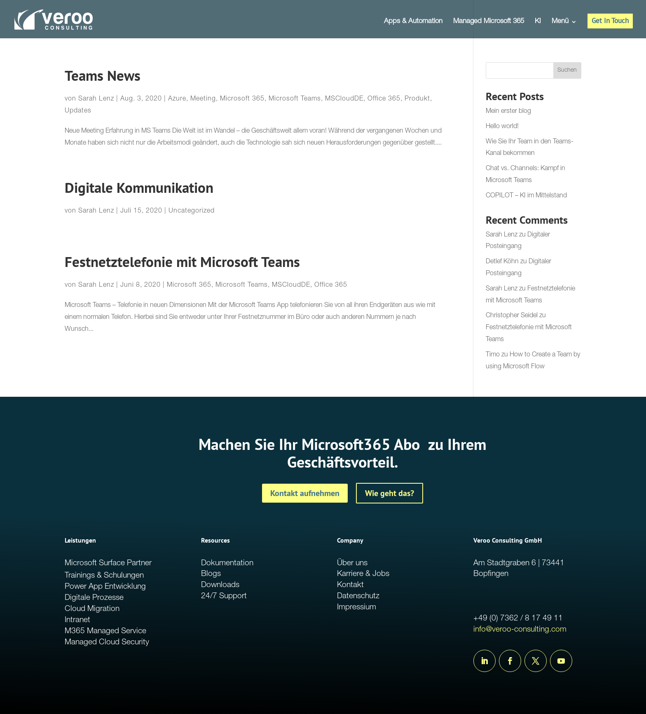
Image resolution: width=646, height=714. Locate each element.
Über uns (352, 563)
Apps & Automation (413, 22)
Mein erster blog (508, 111)
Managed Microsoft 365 (488, 22)
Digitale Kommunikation (139, 187)
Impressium (356, 607)
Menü (560, 22)
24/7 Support (224, 596)
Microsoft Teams (295, 99)
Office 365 (383, 99)
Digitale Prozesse (94, 598)
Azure (177, 99)
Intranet (77, 620)
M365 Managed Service (105, 631)
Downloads (220, 585)
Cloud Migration (92, 609)
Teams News (102, 75)
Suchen (567, 70)
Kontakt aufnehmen (304, 493)
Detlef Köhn (502, 262)
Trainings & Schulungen (104, 576)
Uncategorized (192, 211)
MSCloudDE (344, 99)
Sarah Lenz (96, 99)
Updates (78, 111)
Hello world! (502, 127)
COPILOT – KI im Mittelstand (526, 196)
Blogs (211, 574)
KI (538, 22)
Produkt (417, 99)
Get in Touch (610, 20)
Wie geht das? (389, 493)
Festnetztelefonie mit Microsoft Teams (182, 262)
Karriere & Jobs (363, 574)
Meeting (203, 99)
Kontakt (350, 585)
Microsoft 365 (242, 99)
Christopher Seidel (512, 316)
